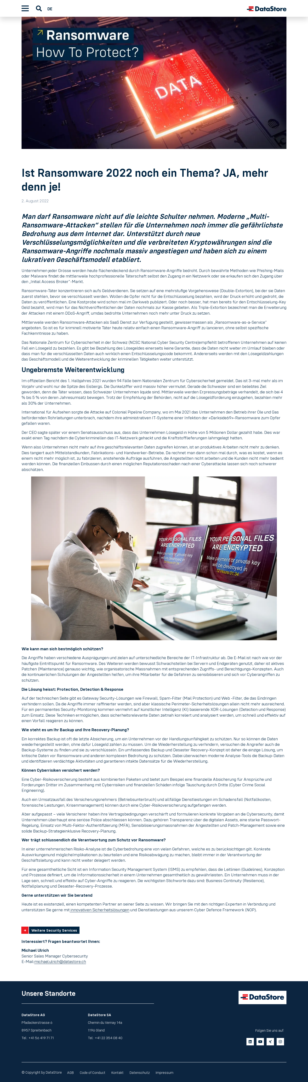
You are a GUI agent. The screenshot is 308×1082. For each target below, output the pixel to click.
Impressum (172, 1072)
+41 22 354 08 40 (108, 1037)
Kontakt (122, 1072)
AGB (71, 1072)
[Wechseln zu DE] (51, 8)
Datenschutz (146, 1072)
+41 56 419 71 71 (41, 1037)
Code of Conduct (95, 1072)
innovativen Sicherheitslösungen (100, 909)
